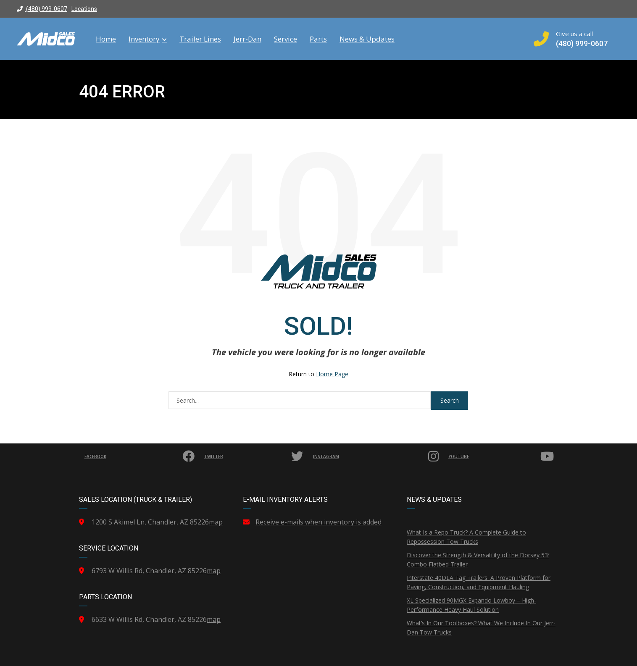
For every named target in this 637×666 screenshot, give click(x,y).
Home (106, 39)
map (216, 522)
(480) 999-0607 (42, 8)
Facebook (141, 456)
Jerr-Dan (247, 39)
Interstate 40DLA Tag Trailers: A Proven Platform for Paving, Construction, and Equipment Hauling (478, 582)
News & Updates (367, 39)
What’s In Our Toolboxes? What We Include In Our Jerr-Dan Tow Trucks (481, 627)
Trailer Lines (200, 39)
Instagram (378, 456)
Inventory (148, 39)
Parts (318, 39)
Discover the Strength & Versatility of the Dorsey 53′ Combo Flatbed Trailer (478, 559)
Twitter (257, 456)
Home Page (332, 374)
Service (285, 39)
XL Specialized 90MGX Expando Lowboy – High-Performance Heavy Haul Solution (471, 605)
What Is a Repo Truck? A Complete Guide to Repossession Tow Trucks (466, 536)
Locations (84, 8)
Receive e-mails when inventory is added (318, 522)
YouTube (502, 456)
